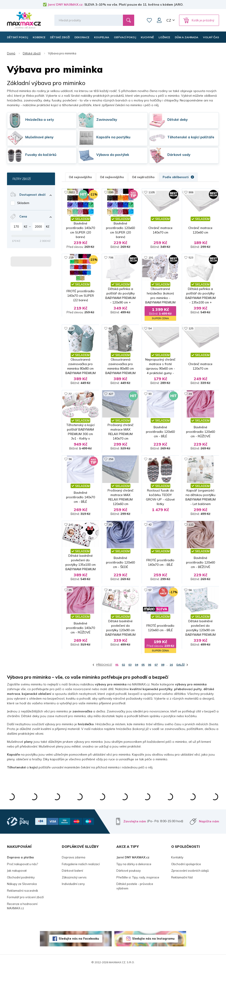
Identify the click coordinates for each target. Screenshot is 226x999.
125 (191, 334)
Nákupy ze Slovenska (22, 913)
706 (110, 263)
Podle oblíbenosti (178, 177)
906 (191, 192)
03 (129, 694)
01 (116, 694)
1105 (151, 192)
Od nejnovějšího (80, 177)
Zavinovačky (106, 119)
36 (110, 547)
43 (110, 618)
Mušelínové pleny (39, 137)
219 (71, 263)
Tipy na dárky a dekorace (133, 893)
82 (110, 334)
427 (110, 405)
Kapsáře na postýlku (113, 137)
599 (110, 192)
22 (150, 476)
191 (150, 263)
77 (70, 405)
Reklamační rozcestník (22, 919)
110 (191, 547)
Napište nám (209, 851)
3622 (72, 192)
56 (190, 618)
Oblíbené (149, 20)
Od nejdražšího (143, 177)
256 (110, 476)
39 (190, 405)
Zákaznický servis (74, 906)
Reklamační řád (182, 906)
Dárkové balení (72, 900)
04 (136, 694)
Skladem (23, 203)
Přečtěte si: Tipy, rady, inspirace (137, 906)
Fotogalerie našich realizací (81, 893)
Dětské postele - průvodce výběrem (134, 915)
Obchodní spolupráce (186, 893)
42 (150, 547)
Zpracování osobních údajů (190, 900)
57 (150, 618)
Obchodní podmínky (21, 906)
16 (171, 694)
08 (162, 694)
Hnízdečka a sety (39, 119)
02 (123, 694)
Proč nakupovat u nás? (22, 893)
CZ (168, 20)
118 (71, 334)
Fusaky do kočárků (40, 155)
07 (156, 694)
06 (149, 694)
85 (70, 618)
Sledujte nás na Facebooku (79, 967)
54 (150, 334)
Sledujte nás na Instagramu (153, 967)
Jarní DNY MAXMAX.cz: (65, 4)
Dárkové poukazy (128, 900)
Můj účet (159, 20)
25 (190, 476)
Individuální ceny (73, 913)
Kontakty (177, 886)
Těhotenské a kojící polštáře (190, 137)
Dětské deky (177, 119)
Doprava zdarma (73, 886)
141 (71, 547)
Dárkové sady (178, 155)
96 (70, 476)
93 (150, 405)
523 (191, 263)
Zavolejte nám (134, 851)
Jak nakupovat (17, 900)
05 (143, 694)
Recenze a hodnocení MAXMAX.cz (22, 935)
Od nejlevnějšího (112, 177)
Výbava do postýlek (112, 155)
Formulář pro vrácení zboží (25, 926)
